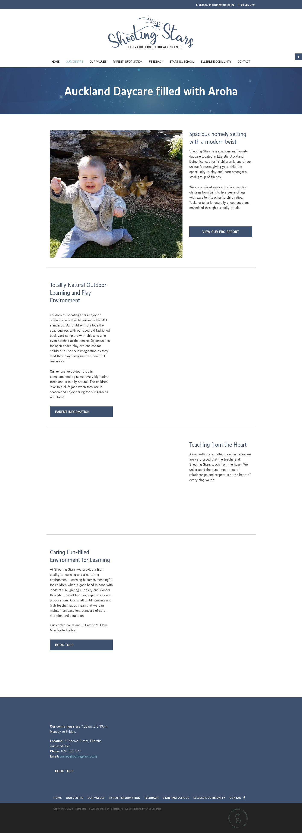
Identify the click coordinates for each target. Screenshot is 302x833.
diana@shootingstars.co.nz (217, 5)
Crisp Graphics (153, 808)
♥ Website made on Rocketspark (106, 808)
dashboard (80, 808)
